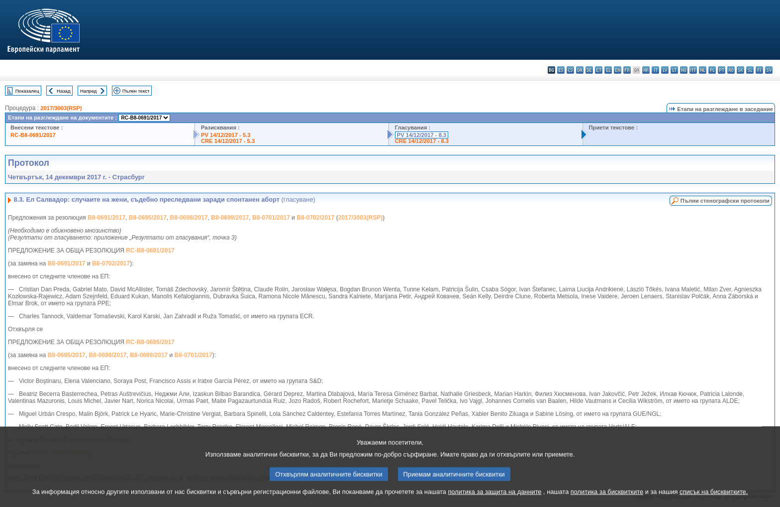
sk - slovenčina (740, 70)
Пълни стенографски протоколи (725, 201)
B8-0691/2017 (106, 217)
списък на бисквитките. (714, 499)
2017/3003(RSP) (61, 108)
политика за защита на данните (495, 499)
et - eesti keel (598, 70)
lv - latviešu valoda (665, 70)
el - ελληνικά (608, 70)
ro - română (731, 70)
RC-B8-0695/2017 (150, 342)
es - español (561, 70)
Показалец (27, 91)
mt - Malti (693, 70)
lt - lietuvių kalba (674, 70)
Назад (64, 91)
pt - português (721, 70)
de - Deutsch (589, 70)
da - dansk (580, 70)
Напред (88, 91)
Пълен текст (136, 91)
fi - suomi (759, 70)
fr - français (627, 70)
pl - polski (712, 70)
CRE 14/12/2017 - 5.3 (228, 141)
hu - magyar (683, 70)
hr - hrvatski (646, 70)
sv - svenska (769, 70)
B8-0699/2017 (230, 217)
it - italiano (655, 70)
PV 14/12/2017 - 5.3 (226, 135)
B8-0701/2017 (271, 217)
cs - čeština (570, 70)
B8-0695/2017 (148, 217)
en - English (617, 70)
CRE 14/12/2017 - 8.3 (422, 141)
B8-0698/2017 (189, 217)
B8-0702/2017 (315, 217)
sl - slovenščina (750, 70)
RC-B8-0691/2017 (33, 135)
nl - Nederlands (702, 70)
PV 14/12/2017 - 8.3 (422, 135)
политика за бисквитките (607, 499)
